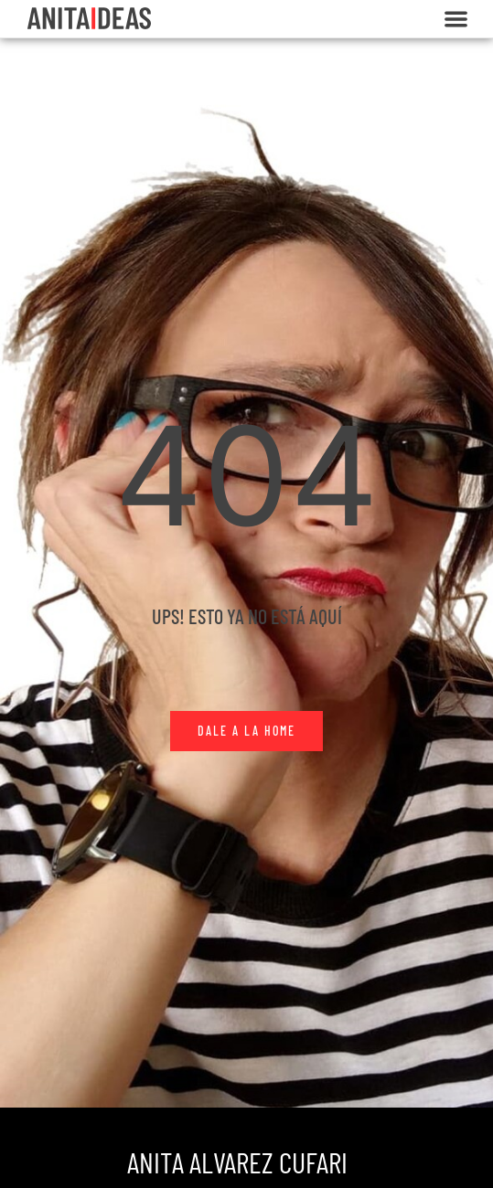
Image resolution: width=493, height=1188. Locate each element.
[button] (456, 18)
